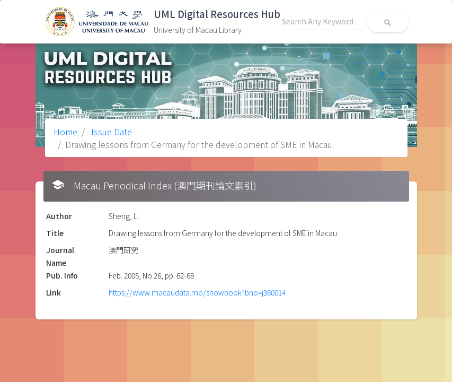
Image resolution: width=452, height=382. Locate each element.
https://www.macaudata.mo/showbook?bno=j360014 (197, 292)
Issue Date (110, 131)
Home (65, 131)
